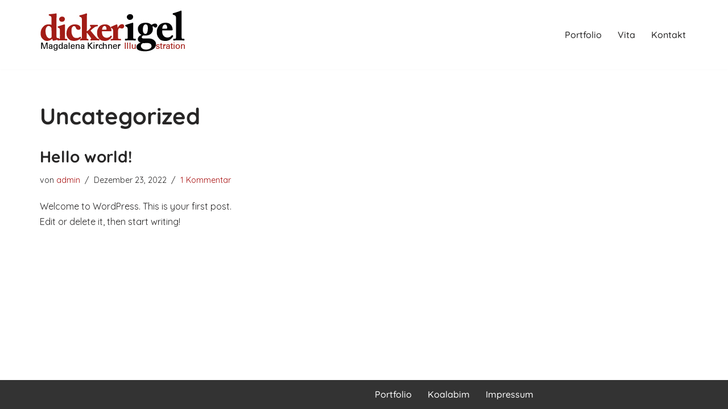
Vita (626, 34)
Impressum (509, 394)
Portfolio (583, 34)
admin (68, 180)
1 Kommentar (205, 180)
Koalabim (449, 394)
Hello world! (86, 156)
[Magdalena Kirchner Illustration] (114, 34)
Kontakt (668, 34)
